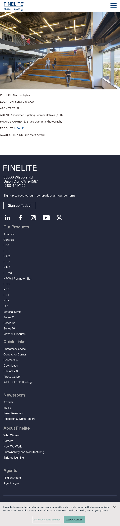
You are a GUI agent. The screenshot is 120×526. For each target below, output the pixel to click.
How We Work (12, 446)
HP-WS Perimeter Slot (17, 278)
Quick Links (14, 341)
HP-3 (6, 262)
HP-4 (6, 267)
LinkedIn (7, 217)
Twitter (59, 217)
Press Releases (13, 413)
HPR (6, 289)
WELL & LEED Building (17, 382)
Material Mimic (12, 312)
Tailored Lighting (13, 457)
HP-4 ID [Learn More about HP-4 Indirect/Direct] (19, 128)
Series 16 (9, 328)
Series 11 (8, 317)
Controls (8, 239)
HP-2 (6, 256)
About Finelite (16, 428)
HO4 (6, 245)
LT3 (5, 306)
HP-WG (8, 273)
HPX (6, 300)
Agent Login (11, 483)
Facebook (20, 217)
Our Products (16, 227)
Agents (10, 470)
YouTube (46, 217)
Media (7, 407)
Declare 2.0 (10, 371)
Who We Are (11, 435)
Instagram (33, 217)
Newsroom (14, 395)
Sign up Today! (19, 205)
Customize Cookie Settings (47, 519)
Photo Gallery (12, 376)
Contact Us (10, 360)
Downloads (10, 365)
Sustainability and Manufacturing (23, 452)
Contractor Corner (14, 354)
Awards (8, 402)
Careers (8, 441)
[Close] (114, 507)
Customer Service (14, 349)
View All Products (14, 334)
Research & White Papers (19, 418)
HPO (6, 284)
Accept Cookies (74, 519)
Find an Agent (12, 477)
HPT (6, 295)
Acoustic (9, 234)
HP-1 (6, 251)
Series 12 (9, 323)
